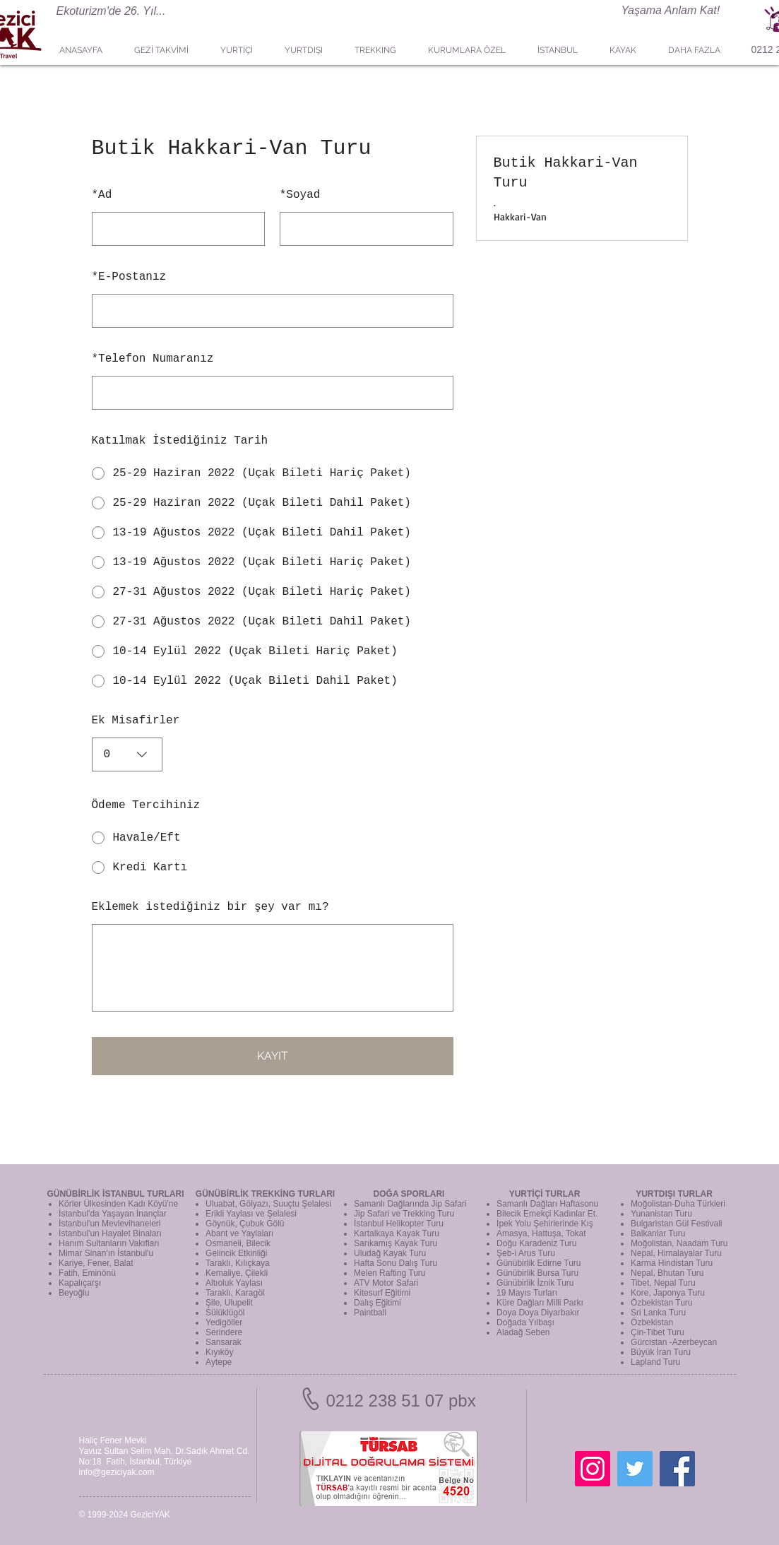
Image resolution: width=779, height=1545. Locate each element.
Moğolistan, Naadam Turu (679, 1243)
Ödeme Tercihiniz (146, 805)
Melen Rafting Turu (389, 1273)
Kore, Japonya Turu (668, 1293)
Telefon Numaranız (153, 359)
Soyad (300, 195)
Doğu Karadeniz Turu (536, 1243)
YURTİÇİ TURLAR (545, 1194)
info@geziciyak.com (117, 1472)
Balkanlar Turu (658, 1233)
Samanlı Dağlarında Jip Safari (410, 1204)
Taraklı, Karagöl (235, 1293)
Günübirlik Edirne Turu (538, 1263)
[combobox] (127, 754)
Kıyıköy (219, 1352)
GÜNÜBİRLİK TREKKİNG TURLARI (265, 1194)
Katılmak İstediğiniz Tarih (180, 440)
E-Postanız (129, 277)
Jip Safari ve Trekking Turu (404, 1214)
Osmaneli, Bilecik (238, 1243)
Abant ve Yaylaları (239, 1233)
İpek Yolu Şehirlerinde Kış (544, 1224)
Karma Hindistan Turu (672, 1263)
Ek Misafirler (136, 720)
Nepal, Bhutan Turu (667, 1273)
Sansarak (224, 1342)
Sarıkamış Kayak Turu (395, 1243)
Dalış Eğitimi (377, 1303)
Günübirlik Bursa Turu (537, 1273)
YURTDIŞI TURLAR (674, 1194)
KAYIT (272, 1055)
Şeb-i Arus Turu (525, 1253)
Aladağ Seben (522, 1332)
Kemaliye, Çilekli (237, 1273)
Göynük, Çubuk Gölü (245, 1224)
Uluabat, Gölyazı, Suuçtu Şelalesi (268, 1204)
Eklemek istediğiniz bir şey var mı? (210, 907)
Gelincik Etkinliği (236, 1253)
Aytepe (219, 1362)
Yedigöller (224, 1322)
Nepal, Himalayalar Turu (676, 1253)
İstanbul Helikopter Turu (399, 1224)
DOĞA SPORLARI (409, 1194)
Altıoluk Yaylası (234, 1283)
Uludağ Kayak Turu (390, 1253)
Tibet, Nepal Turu (663, 1283)
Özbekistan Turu (661, 1303)
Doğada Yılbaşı (525, 1322)
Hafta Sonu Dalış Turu (395, 1263)
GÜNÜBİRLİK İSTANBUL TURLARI (115, 1194)
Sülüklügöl (225, 1313)
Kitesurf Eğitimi (382, 1293)
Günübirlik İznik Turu (534, 1283)
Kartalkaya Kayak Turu (396, 1233)
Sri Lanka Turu (658, 1313)
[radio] (272, 473)
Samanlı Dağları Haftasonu (547, 1204)
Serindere (224, 1332)
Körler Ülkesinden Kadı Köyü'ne (118, 1204)
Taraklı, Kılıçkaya (238, 1263)
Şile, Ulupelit (229, 1303)
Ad (102, 195)
